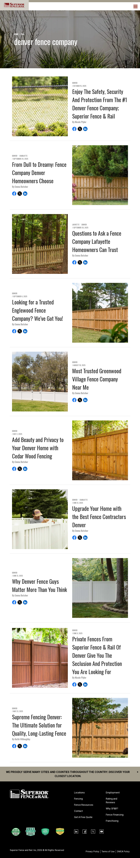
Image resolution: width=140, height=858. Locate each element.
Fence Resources (83, 804)
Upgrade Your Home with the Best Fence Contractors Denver (99, 516)
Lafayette (75, 224)
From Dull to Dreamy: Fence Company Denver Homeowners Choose (39, 172)
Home (16, 34)
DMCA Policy (123, 851)
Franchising (112, 820)
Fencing (78, 798)
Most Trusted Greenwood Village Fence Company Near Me (96, 379)
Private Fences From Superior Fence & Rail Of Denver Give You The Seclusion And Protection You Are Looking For (97, 655)
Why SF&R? (112, 808)
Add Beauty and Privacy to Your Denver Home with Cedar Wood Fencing (38, 447)
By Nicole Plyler (79, 122)
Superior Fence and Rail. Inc (23, 850)
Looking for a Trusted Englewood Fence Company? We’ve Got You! (37, 310)
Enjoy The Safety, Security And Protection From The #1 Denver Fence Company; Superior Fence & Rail (99, 103)
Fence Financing (114, 814)
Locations (79, 792)
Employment (113, 792)
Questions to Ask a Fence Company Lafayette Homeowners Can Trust (96, 241)
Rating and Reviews (111, 800)
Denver (74, 83)
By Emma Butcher (20, 186)
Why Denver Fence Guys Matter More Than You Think (39, 585)
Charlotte (23, 156)
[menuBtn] (135, 6)
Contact (78, 811)
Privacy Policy (92, 851)
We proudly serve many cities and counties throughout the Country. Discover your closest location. (72, 774)
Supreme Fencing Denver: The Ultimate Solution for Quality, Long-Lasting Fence (39, 725)
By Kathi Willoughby (21, 739)
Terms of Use (108, 851)
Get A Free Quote (83, 817)
